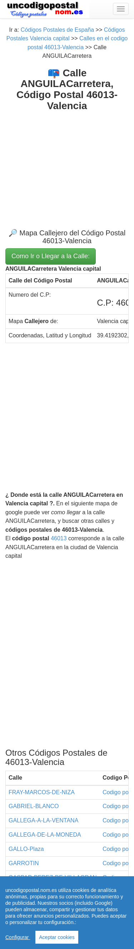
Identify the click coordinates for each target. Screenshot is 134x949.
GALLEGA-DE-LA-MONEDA (45, 835)
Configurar (17, 937)
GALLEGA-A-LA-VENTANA (43, 820)
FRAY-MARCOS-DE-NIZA (42, 792)
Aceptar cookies (57, 937)
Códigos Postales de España (57, 30)
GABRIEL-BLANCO (34, 806)
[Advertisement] (67, 164)
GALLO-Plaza (26, 849)
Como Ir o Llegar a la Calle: (50, 256)
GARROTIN (24, 863)
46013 (59, 538)
